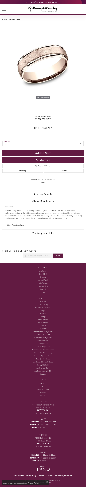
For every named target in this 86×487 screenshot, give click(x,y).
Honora (43, 277)
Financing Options (43, 389)
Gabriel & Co (43, 274)
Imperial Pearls (43, 280)
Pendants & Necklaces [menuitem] (43, 307)
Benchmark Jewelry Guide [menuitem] (43, 356)
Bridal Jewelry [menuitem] (43, 320)
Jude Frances (43, 283)
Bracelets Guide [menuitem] (42, 341)
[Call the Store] (43, 410)
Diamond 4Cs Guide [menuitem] (43, 335)
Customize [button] (43, 160)
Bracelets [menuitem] (43, 313)
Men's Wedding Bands (12, 19)
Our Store (43, 383)
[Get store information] (43, 413)
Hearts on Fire (43, 286)
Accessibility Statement (63, 476)
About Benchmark (43, 200)
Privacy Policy (31, 476)
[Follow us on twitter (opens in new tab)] (44, 469)
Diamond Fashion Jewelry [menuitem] (43, 353)
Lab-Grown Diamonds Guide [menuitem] (43, 362)
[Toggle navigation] (4, 11)
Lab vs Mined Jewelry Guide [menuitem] (43, 332)
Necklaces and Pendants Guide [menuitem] (43, 350)
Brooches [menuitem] (43, 374)
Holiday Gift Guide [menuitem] (43, 365)
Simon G (43, 289)
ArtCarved (43, 271)
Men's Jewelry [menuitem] (43, 323)
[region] (43, 68)
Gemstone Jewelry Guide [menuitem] (43, 338)
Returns (64, 171)
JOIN (58, 255)
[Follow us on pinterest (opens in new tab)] (40, 469)
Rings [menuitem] (43, 310)
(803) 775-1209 (43, 118)
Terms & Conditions (46, 476)
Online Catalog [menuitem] (43, 304)
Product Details (43, 194)
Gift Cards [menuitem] (42, 301)
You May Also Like (43, 233)
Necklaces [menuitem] (43, 329)
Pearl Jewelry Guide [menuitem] (43, 359)
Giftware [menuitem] (43, 326)
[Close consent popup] (47, 482)
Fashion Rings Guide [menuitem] (43, 347)
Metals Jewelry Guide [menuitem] (43, 368)
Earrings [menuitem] (43, 316)
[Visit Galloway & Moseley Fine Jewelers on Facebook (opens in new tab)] (37, 469)
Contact (43, 395)
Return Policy (19, 476)
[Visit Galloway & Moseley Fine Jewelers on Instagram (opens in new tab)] (48, 469)
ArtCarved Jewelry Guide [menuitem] (43, 371)
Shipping (22, 171)
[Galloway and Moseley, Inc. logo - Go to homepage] (43, 9)
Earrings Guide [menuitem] (43, 344)
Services (43, 392)
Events (43, 386)
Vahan (43, 292)
